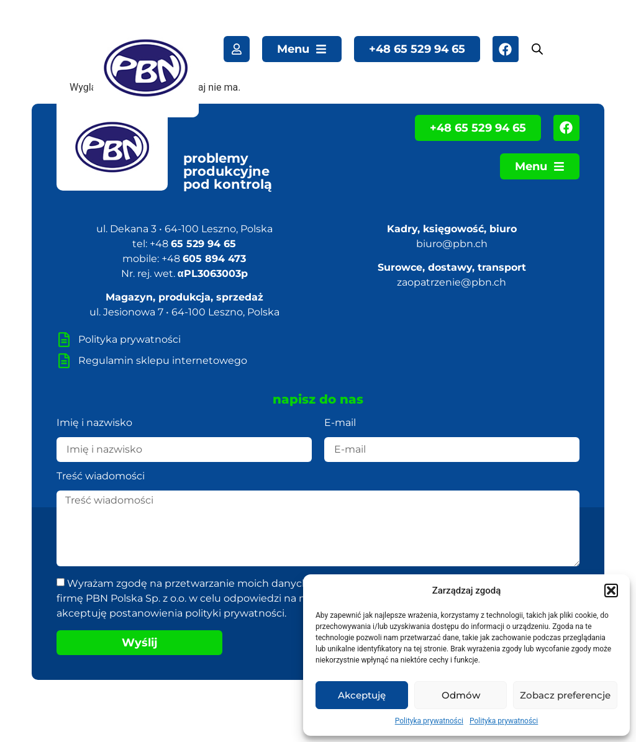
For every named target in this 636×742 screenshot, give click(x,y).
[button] (611, 590)
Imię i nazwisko (94, 423)
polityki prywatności (234, 613)
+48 (193, 244)
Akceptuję (362, 695)
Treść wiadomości (101, 476)
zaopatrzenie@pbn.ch (451, 282)
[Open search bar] (537, 49)
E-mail (340, 423)
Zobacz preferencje (565, 695)
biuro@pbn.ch (452, 244)
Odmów (461, 695)
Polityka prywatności (429, 721)
